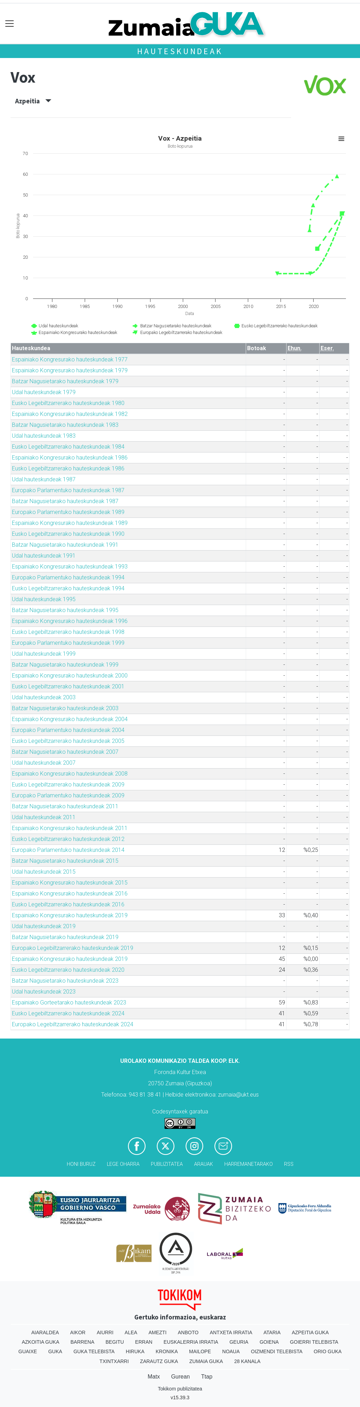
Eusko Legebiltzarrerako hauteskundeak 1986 (68, 468)
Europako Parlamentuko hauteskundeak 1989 (68, 512)
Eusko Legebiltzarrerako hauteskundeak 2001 (68, 686)
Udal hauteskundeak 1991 (44, 555)
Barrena (83, 1342)
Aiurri (105, 1332)
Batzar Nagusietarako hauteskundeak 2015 (65, 860)
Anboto (188, 1332)
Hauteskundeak (180, 51)
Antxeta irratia (231, 1332)
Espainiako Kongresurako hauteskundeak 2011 (70, 828)
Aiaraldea (45, 1332)
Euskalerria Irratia (190, 1342)
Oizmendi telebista (277, 1351)
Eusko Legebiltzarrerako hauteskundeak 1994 (68, 588)
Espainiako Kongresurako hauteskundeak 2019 (70, 915)
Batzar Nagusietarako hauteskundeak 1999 (65, 664)
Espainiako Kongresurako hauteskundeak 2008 (70, 773)
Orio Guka (327, 1351)
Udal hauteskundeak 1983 (44, 435)
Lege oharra (123, 1164)
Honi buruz (81, 1164)
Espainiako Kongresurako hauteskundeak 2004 (70, 719)
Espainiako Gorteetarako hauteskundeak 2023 (69, 1002)
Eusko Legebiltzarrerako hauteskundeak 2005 (68, 741)
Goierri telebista (314, 1342)
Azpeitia (33, 101)
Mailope (200, 1351)
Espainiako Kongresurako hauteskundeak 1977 (70, 359)
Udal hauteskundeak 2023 (44, 991)
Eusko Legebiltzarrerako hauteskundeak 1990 (68, 534)
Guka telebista (94, 1351)
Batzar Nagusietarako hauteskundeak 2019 (65, 937)
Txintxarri (114, 1361)
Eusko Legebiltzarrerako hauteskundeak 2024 (68, 1013)
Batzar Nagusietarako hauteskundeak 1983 (65, 425)
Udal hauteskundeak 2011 (44, 817)
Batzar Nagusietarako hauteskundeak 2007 (65, 752)
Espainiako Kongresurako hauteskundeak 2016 (70, 893)
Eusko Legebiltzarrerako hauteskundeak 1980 (68, 403)
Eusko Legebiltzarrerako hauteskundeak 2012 (68, 839)
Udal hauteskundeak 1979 (44, 392)
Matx (154, 1377)
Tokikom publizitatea (180, 1389)
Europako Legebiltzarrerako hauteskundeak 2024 (72, 1024)
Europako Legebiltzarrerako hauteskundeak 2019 (72, 948)
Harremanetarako (248, 1164)
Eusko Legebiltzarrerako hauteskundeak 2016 (68, 904)
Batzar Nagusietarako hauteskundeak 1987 (65, 501)
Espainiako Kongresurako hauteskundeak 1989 (70, 523)
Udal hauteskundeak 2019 (44, 926)
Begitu (114, 1342)
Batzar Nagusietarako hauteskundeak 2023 (65, 980)
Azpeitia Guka (310, 1332)
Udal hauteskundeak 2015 (44, 871)
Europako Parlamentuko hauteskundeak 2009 (68, 795)
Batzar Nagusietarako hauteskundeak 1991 (65, 544)
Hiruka (135, 1351)
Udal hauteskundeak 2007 (44, 762)
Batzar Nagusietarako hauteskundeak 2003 (65, 708)
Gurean (180, 1377)
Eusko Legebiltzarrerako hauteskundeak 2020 (68, 969)
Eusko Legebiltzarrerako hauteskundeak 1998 (68, 632)
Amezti (157, 1332)
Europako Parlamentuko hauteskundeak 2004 (68, 730)
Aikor (78, 1332)
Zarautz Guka (159, 1361)
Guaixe (27, 1351)
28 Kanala (247, 1361)
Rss (289, 1164)
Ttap (206, 1377)
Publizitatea (167, 1164)
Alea (131, 1332)
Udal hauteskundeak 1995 (44, 599)
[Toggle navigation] (9, 24)
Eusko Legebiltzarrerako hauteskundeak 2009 (68, 784)
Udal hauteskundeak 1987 (44, 479)
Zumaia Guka (206, 1361)
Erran (143, 1342)
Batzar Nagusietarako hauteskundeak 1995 (65, 610)
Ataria (272, 1332)
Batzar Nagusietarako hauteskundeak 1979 (65, 381)
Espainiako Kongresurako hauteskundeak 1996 (70, 621)
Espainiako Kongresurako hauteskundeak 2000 (70, 675)
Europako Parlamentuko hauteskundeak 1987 (68, 490)
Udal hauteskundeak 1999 (44, 653)
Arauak (203, 1164)
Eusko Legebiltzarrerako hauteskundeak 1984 (68, 446)
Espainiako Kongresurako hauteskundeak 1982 (70, 414)
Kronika (167, 1351)
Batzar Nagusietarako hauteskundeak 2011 (65, 806)
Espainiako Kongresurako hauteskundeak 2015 (70, 882)
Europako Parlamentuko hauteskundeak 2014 (68, 850)
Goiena (268, 1342)
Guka (55, 1351)
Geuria (239, 1342)
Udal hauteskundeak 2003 (44, 697)
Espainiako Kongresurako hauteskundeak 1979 (70, 370)
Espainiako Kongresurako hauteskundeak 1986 (70, 457)
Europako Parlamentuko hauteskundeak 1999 (68, 643)
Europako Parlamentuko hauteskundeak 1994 (68, 577)
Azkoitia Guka (40, 1342)
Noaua (231, 1351)
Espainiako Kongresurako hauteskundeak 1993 (70, 566)
